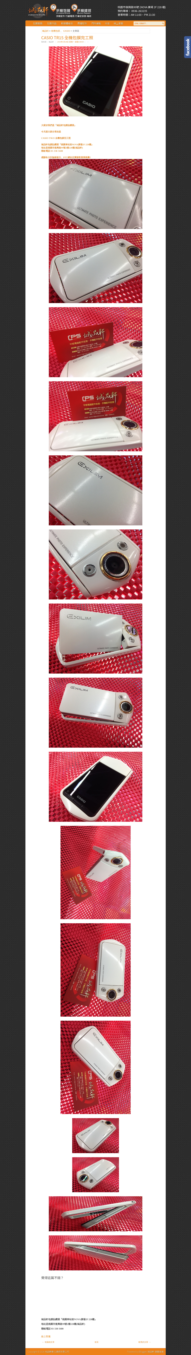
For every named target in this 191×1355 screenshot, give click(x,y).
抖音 (107, 23)
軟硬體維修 (67, 23)
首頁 (96, 1342)
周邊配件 (82, 23)
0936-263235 (139, 11)
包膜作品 (51, 23)
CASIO (67, 31)
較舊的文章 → (145, 1342)
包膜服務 (37, 23)
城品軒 (45, 31)
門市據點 (96, 23)
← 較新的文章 (48, 1342)
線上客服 (118, 23)
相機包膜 (56, 31)
